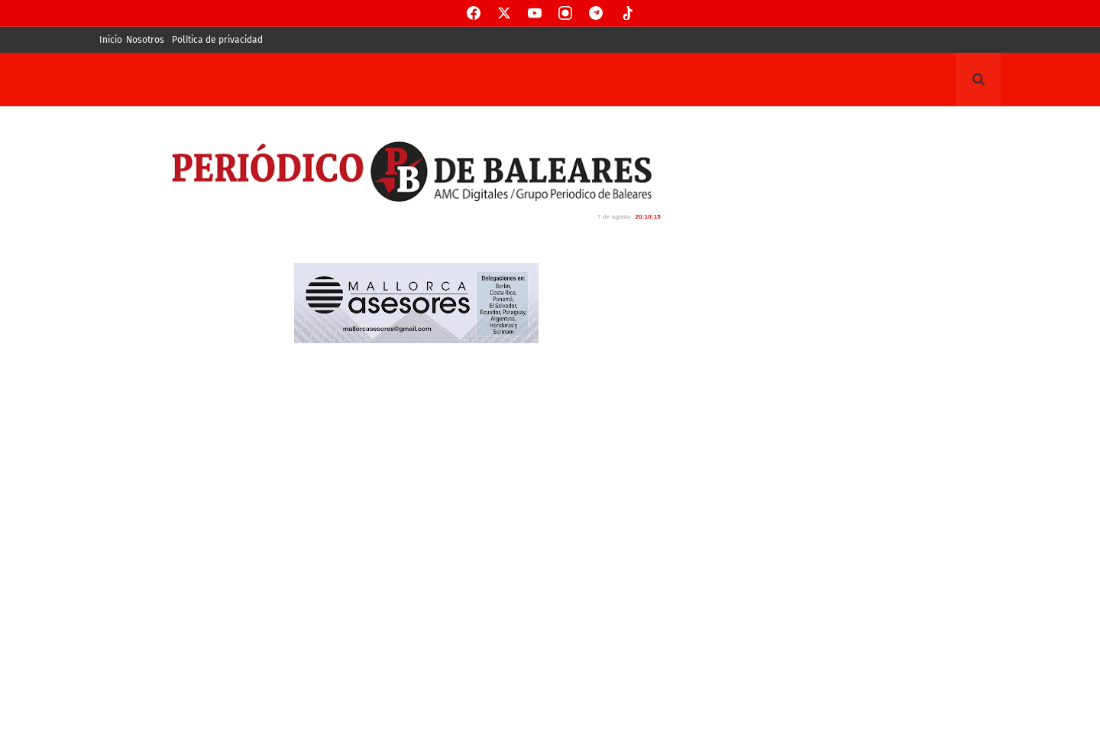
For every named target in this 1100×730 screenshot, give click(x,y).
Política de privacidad (217, 39)
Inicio (110, 39)
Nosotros (145, 39)
